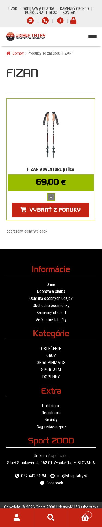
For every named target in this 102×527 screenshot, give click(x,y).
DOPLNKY (51, 376)
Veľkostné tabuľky (51, 319)
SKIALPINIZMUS (51, 362)
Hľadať (51, 517)
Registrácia (51, 412)
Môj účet (17, 517)
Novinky (51, 419)
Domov (18, 53)
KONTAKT (70, 12)
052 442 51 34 (30, 475)
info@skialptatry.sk (69, 475)
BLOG (53, 12)
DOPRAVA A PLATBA (38, 9)
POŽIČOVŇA (34, 12)
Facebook (51, 483)
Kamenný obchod (51, 312)
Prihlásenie (51, 405)
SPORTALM (51, 369)
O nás (51, 284)
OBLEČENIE (51, 348)
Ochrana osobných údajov (51, 298)
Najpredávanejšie (51, 426)
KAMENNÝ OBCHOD (74, 9)
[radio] (51, 196)
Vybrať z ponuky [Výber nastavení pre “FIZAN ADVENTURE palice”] (55, 210)
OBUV (51, 355)
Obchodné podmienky (51, 305)
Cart (80, 514)
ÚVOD (12, 9)
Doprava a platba (51, 291)
